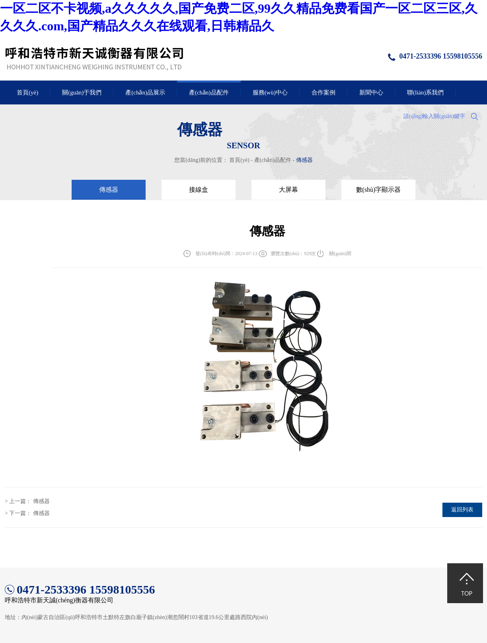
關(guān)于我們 (81, 92)
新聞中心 (371, 92)
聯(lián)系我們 (425, 92)
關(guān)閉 (340, 253)
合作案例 (323, 92)
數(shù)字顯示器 (378, 189)
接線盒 (198, 189)
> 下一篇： (27, 513)
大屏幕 (288, 189)
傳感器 (304, 160)
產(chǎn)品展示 (145, 92)
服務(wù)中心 (270, 92)
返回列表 (462, 510)
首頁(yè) (27, 92)
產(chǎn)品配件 (209, 92)
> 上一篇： (27, 501)
